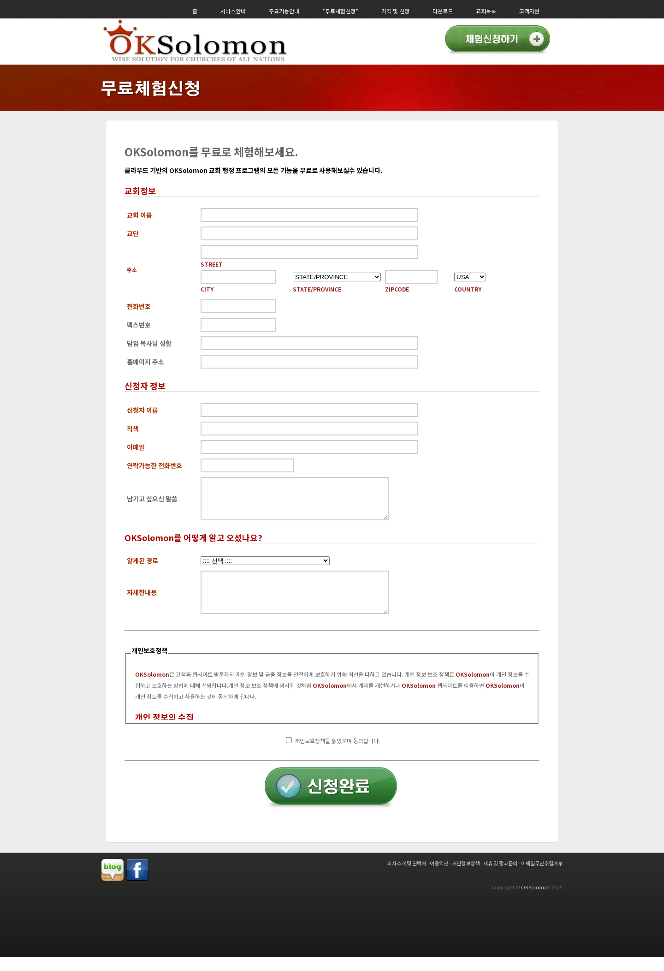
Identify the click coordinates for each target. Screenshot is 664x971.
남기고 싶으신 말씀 (152, 502)
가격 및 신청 (395, 11)
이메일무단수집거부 (542, 877)
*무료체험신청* (340, 11)
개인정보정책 (466, 877)
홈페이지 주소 (145, 361)
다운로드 (443, 11)
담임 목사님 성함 (149, 343)
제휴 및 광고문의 (500, 877)
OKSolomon (536, 901)
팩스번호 (139, 324)
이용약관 (439, 877)
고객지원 (529, 11)
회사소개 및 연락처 (406, 877)
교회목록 (486, 11)
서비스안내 (233, 11)
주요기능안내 (284, 11)
